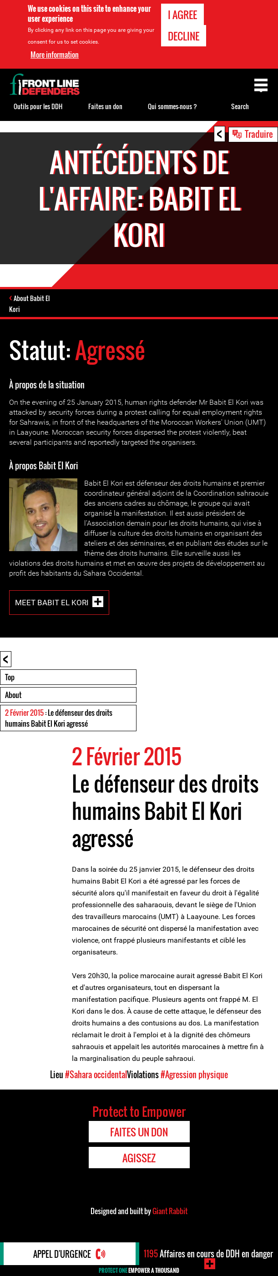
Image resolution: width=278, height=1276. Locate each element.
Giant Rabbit (169, 1211)
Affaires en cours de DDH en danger (208, 1254)
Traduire (259, 133)
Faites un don (105, 106)
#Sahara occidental (96, 1074)
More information (54, 54)
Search (240, 106)
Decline (183, 36)
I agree (182, 14)
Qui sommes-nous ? (172, 106)
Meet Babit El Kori (52, 602)
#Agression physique (194, 1074)
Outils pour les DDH (38, 106)
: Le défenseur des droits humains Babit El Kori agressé (58, 718)
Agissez (139, 1157)
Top (10, 677)
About (13, 694)
